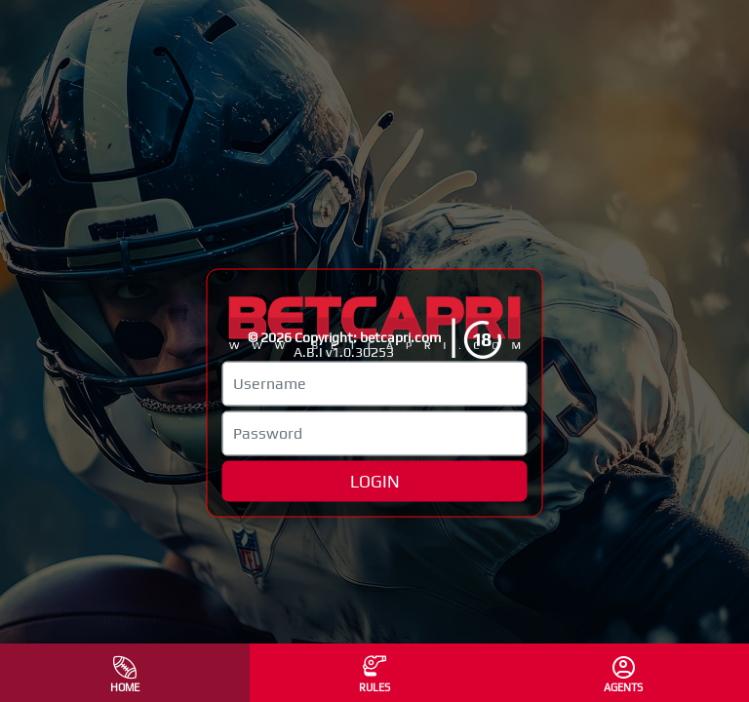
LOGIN (375, 480)
